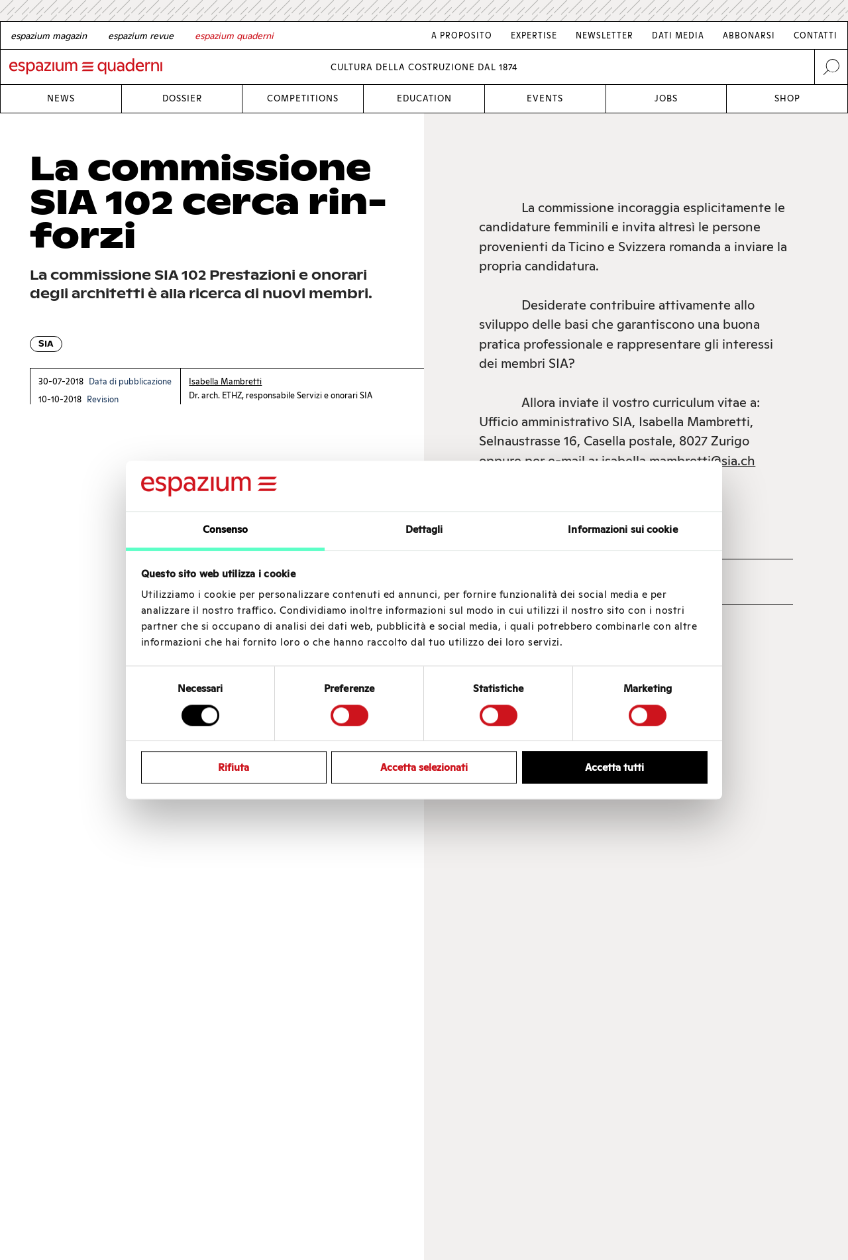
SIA (46, 343)
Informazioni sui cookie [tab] (622, 530)
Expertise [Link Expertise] (534, 35)
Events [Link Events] (545, 98)
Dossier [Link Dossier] (182, 98)
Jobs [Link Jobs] (666, 98)
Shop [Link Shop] (787, 98)
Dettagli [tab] (424, 530)
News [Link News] (61, 98)
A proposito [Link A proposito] (461, 35)
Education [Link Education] (424, 98)
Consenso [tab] (225, 530)
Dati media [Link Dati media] (678, 35)
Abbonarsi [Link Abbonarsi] (749, 35)
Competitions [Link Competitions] (303, 98)
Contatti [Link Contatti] (815, 35)
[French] (141, 35)
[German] (49, 35)
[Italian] (234, 35)
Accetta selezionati (424, 767)
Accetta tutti (614, 767)
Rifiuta (233, 767)
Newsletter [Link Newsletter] (604, 35)
